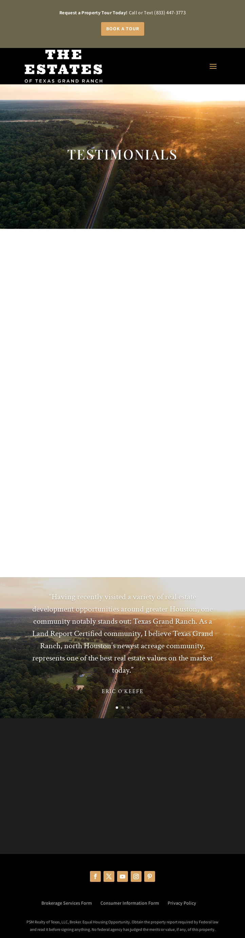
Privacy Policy (182, 903)
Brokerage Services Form (66, 903)
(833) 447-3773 (170, 12)
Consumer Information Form (129, 903)
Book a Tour (122, 29)
